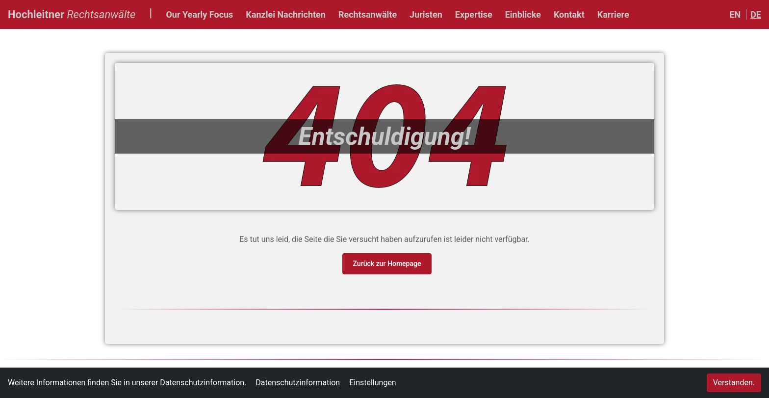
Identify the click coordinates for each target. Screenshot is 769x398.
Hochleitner (71, 13)
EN (735, 14)
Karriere (613, 14)
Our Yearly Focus (199, 14)
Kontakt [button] (569, 14)
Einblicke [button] (523, 14)
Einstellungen (372, 382)
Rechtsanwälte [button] (367, 14)
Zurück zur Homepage (387, 263)
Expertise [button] (473, 14)
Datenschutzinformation (298, 382)
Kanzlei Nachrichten (286, 14)
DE (755, 14)
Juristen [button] (426, 14)
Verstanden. (734, 382)
